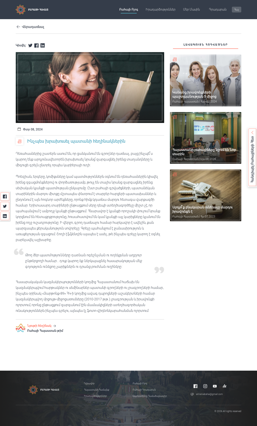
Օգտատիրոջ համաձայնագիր (150, 396)
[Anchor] (225, 386)
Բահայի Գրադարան (144, 389)
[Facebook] (5, 196)
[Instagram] (205, 386)
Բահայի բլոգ (128, 9)
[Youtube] (215, 386)
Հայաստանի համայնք (96, 389)
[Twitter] (5, 206)
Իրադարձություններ (160, 9)
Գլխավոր (89, 383)
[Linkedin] (5, 216)
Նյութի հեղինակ (41, 326)
